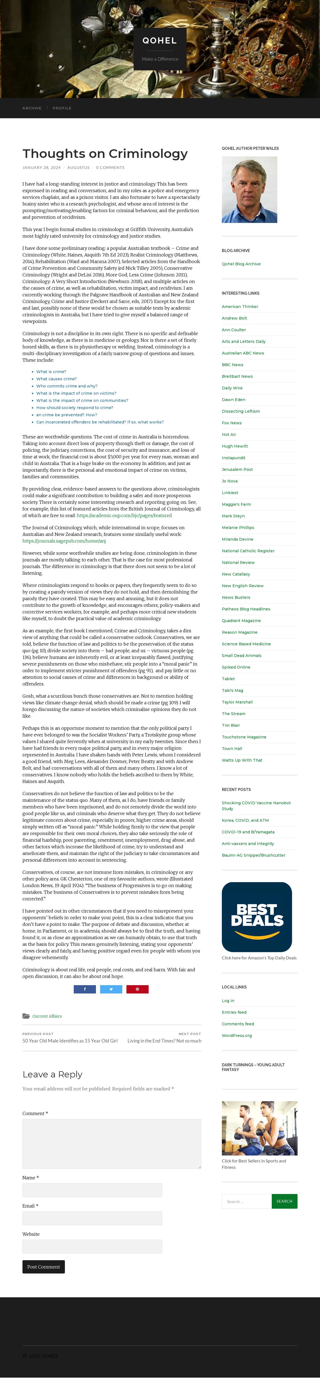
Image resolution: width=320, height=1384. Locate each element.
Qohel (160, 40)
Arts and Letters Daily (244, 341)
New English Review (243, 585)
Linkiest (230, 492)
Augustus (78, 167)
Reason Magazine (240, 632)
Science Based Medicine (246, 643)
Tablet (228, 678)
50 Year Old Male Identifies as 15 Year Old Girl (66, 1041)
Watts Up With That (242, 760)
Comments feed (238, 1023)
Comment (35, 1119)
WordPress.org (237, 1035)
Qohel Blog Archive (241, 263)
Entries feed (234, 1012)
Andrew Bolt (234, 318)
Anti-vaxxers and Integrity (248, 843)
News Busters (236, 597)
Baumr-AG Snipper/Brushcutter (253, 855)
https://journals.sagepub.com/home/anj (64, 541)
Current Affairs (47, 1015)
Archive (32, 108)
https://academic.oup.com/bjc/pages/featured (124, 515)
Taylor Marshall (237, 702)
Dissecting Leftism (241, 411)
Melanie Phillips (238, 527)
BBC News (232, 364)
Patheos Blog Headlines (246, 609)
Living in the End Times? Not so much (164, 1038)
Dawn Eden (233, 399)
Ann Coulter (234, 329)
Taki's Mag (232, 690)
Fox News (232, 422)
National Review (238, 562)
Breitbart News (237, 376)
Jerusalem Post (237, 469)
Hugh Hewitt (235, 446)
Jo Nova (230, 481)
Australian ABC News (243, 353)
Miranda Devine (237, 539)
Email (30, 1212)
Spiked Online (236, 667)
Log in (228, 1000)
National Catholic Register (248, 550)
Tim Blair (231, 725)
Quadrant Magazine (241, 620)
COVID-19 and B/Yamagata (249, 832)
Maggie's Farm (236, 504)
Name (30, 1184)
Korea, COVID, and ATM (245, 820)
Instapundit (233, 457)
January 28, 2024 (41, 167)
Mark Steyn (233, 515)
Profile (62, 108)
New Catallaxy (236, 574)
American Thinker (240, 306)
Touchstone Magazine (244, 737)
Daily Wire (232, 388)
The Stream (233, 713)
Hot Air (229, 434)
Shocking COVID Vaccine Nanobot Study (256, 805)
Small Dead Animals (241, 655)
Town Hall (232, 748)
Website (31, 1240)
